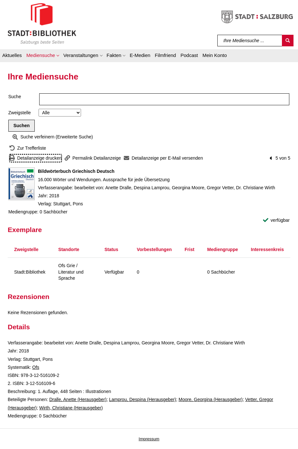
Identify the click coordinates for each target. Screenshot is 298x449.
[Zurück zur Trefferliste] (27, 148)
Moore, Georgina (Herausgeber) (211, 399)
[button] (42, 56)
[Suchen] (287, 40)
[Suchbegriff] (249, 40)
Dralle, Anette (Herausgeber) (77, 399)
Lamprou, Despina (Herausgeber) (142, 399)
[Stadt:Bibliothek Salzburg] (42, 23)
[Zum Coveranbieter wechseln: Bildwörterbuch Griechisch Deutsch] (21, 183)
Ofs (35, 367)
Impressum (149, 438)
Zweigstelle (19, 112)
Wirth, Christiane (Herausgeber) (71, 407)
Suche (14, 96)
